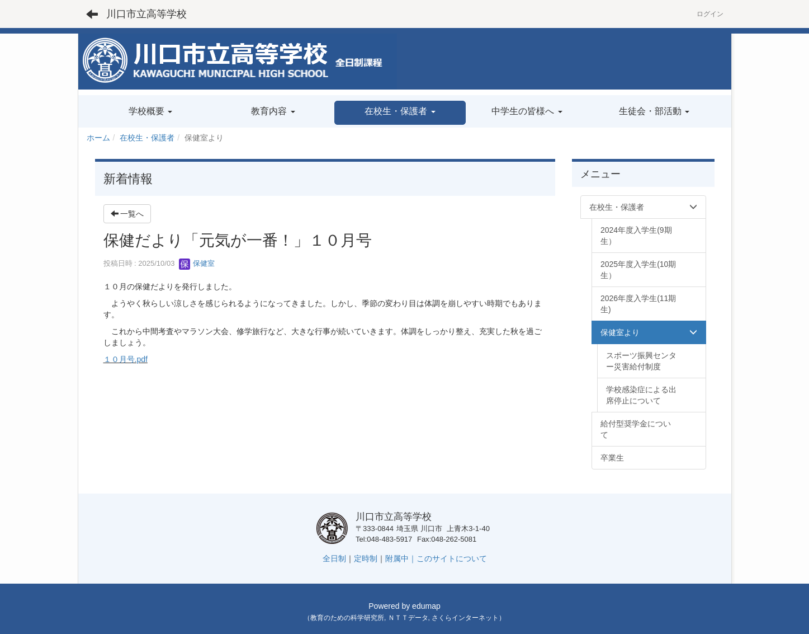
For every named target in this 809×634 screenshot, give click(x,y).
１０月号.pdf (125, 359)
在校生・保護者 (147, 137)
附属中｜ (401, 558)
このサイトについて (452, 558)
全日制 (334, 558)
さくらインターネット (465, 618)
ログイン (710, 14)
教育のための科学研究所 (347, 618)
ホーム (98, 137)
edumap (426, 606)
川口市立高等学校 (146, 14)
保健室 (197, 263)
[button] (400, 113)
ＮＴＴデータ (408, 618)
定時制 (365, 558)
